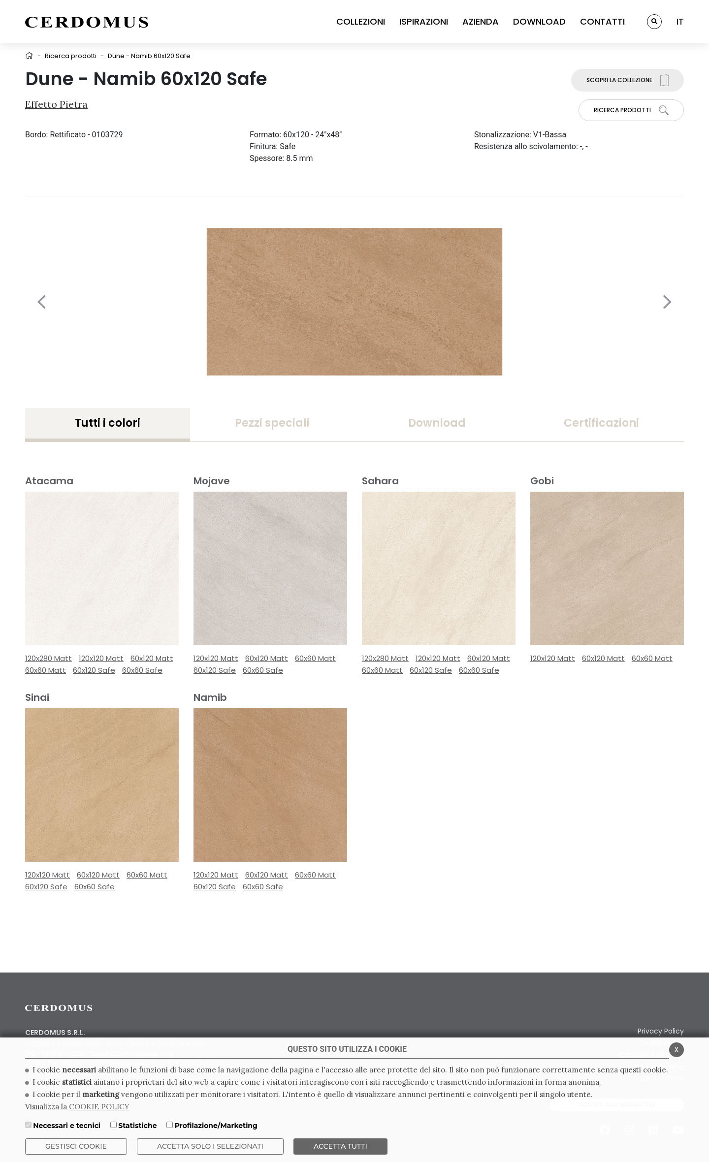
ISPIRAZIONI (423, 21)
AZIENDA (480, 21)
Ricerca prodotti (71, 56)
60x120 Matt (151, 658)
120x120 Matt (101, 658)
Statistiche (137, 1125)
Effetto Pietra (56, 104)
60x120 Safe (94, 670)
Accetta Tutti (340, 1146)
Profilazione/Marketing (216, 1125)
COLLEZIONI (360, 21)
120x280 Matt (48, 658)
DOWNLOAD (539, 21)
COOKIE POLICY (99, 1106)
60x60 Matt (45, 670)
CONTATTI (602, 21)
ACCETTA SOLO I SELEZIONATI (210, 1146)
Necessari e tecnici (66, 1125)
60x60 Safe (142, 670)
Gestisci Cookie (76, 1146)
